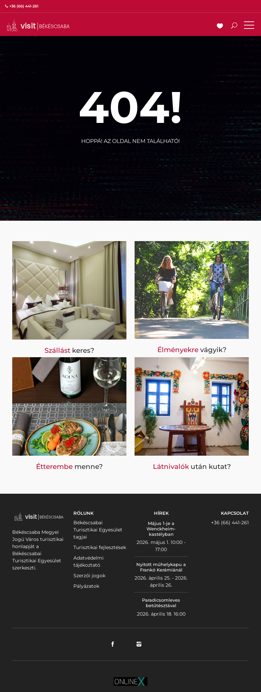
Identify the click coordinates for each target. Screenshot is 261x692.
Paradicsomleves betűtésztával (161, 602)
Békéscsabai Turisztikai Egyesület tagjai (97, 530)
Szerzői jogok (89, 575)
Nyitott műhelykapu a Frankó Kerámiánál (161, 567)
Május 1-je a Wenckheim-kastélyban (161, 528)
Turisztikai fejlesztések (99, 547)
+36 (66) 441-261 (230, 523)
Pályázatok (86, 586)
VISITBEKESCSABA (38, 25)
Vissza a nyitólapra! (130, 157)
